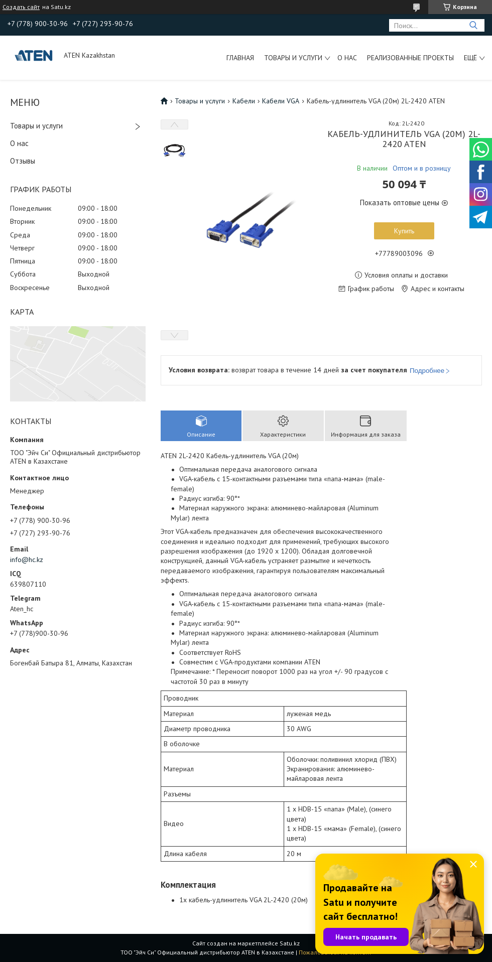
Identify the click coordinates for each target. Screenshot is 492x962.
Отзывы (22, 161)
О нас (347, 57)
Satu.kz (290, 943)
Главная (240, 57)
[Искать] (473, 25)
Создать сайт (21, 7)
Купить (404, 230)
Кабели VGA (280, 100)
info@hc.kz (26, 559)
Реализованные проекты (410, 57)
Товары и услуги (293, 57)
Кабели (243, 100)
